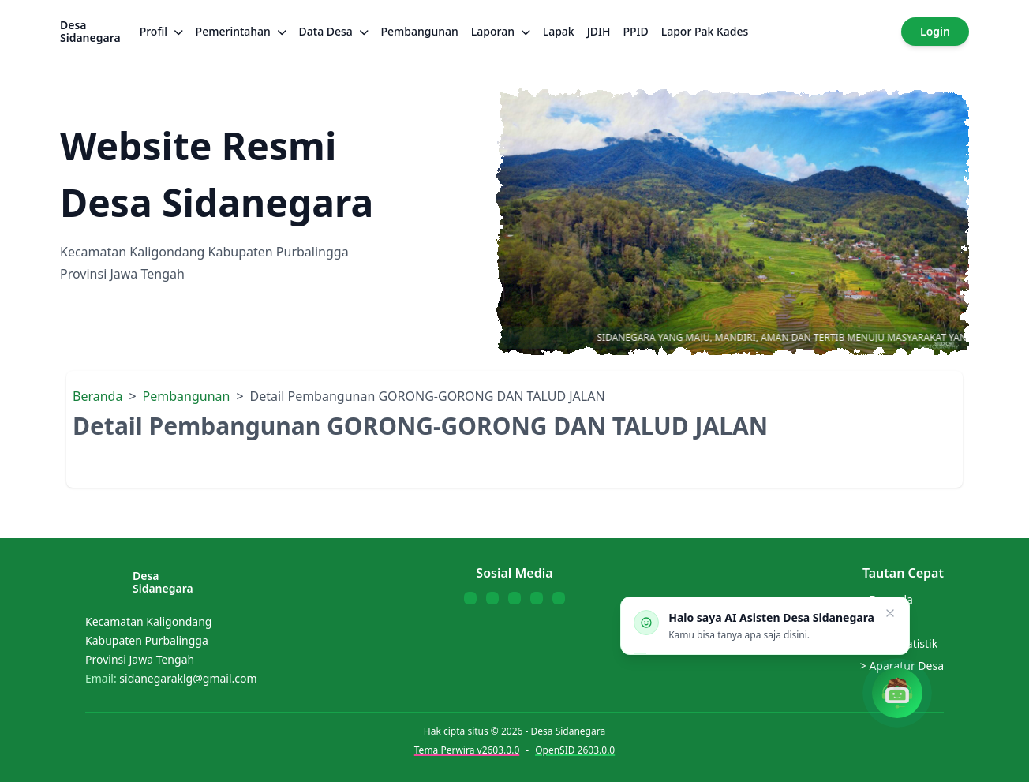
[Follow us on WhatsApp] (536, 598)
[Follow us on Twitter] (492, 598)
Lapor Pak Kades (705, 31)
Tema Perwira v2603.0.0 (466, 750)
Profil (161, 31)
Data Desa (334, 31)
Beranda (97, 396)
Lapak (558, 31)
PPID (635, 31)
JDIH (599, 31)
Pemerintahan (241, 31)
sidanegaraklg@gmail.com (187, 678)
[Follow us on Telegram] (558, 598)
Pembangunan (419, 31)
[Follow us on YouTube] (514, 598)
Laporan (500, 31)
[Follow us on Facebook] (470, 598)
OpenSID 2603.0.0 (575, 750)
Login (935, 31)
